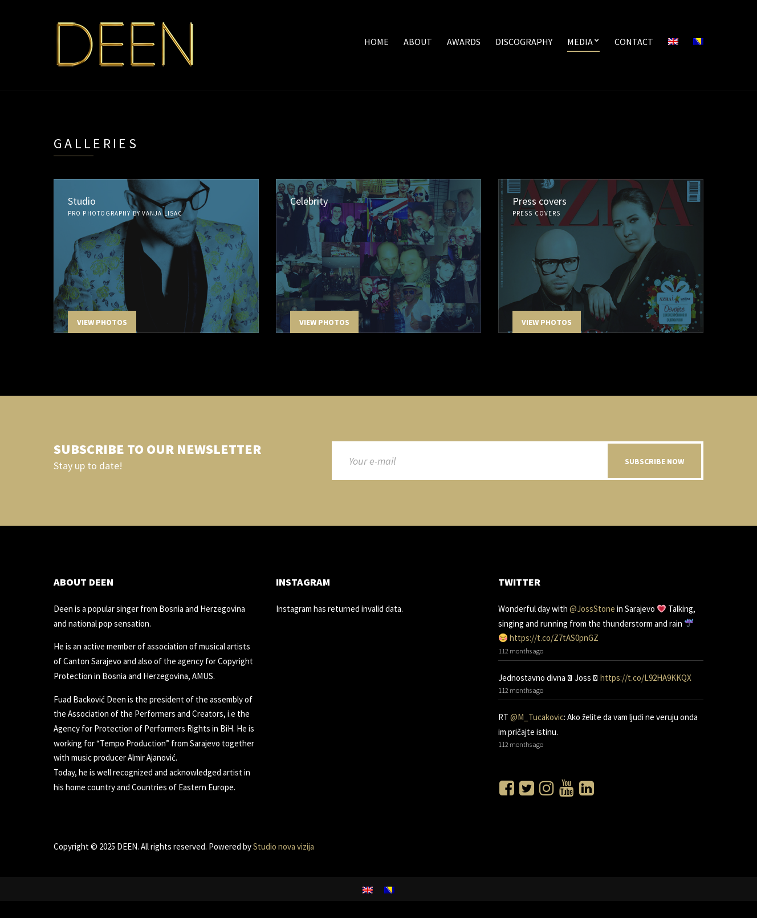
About (418, 41)
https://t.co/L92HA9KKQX (645, 677)
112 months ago (520, 651)
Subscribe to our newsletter (157, 449)
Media (580, 41)
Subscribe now (654, 461)
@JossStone (592, 608)
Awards (464, 41)
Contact (633, 41)
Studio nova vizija (282, 846)
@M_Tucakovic (537, 717)
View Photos (102, 322)
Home (376, 41)
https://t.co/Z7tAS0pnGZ (554, 637)
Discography (523, 41)
